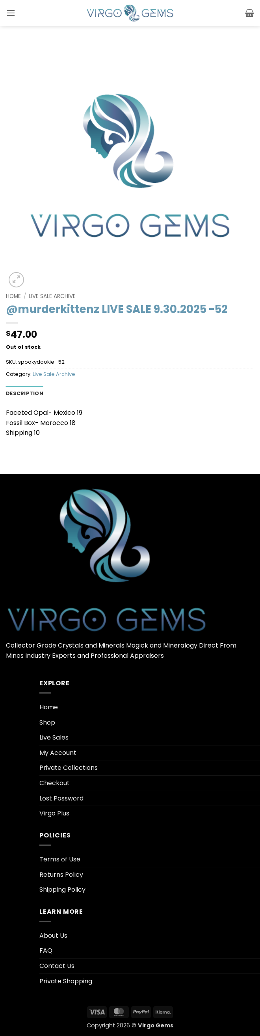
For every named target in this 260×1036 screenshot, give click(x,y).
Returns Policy (61, 874)
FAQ (45, 950)
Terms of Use (59, 859)
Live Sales (54, 737)
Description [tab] (24, 393)
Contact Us (56, 965)
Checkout (54, 783)
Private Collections (68, 767)
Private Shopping (65, 981)
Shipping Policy (62, 889)
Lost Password (61, 798)
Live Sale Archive (52, 296)
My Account (57, 752)
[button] (10, 12)
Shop (47, 722)
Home (13, 296)
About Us (53, 935)
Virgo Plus (54, 813)
